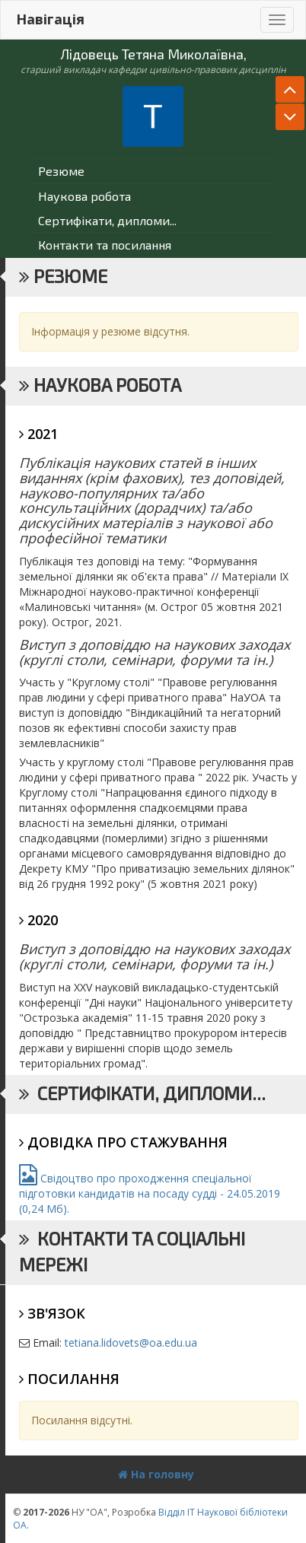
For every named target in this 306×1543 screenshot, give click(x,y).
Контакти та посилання (104, 244)
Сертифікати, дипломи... (107, 220)
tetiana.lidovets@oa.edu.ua (131, 1342)
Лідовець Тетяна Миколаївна (152, 54)
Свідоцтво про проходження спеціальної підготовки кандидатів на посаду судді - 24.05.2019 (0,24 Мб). (149, 1193)
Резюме (61, 171)
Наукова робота (84, 196)
